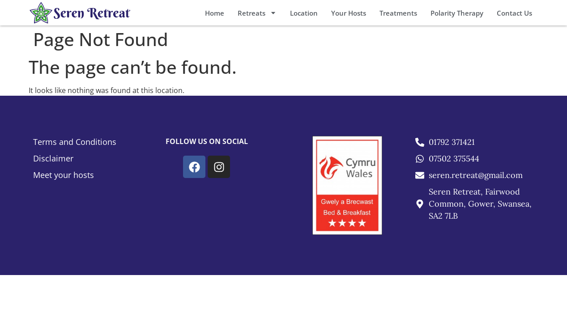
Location (304, 12)
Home (214, 12)
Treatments (398, 12)
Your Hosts (348, 12)
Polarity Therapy (457, 12)
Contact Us (514, 12)
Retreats (257, 13)
